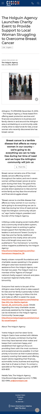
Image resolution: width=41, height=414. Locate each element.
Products (20, 397)
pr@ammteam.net (18, 381)
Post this (20, 167)
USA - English (7, 47)
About (20, 399)
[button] (32, 3)
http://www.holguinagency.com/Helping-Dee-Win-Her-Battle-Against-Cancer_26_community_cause (20, 302)
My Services (20, 401)
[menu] (3, 3)
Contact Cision (20, 395)
